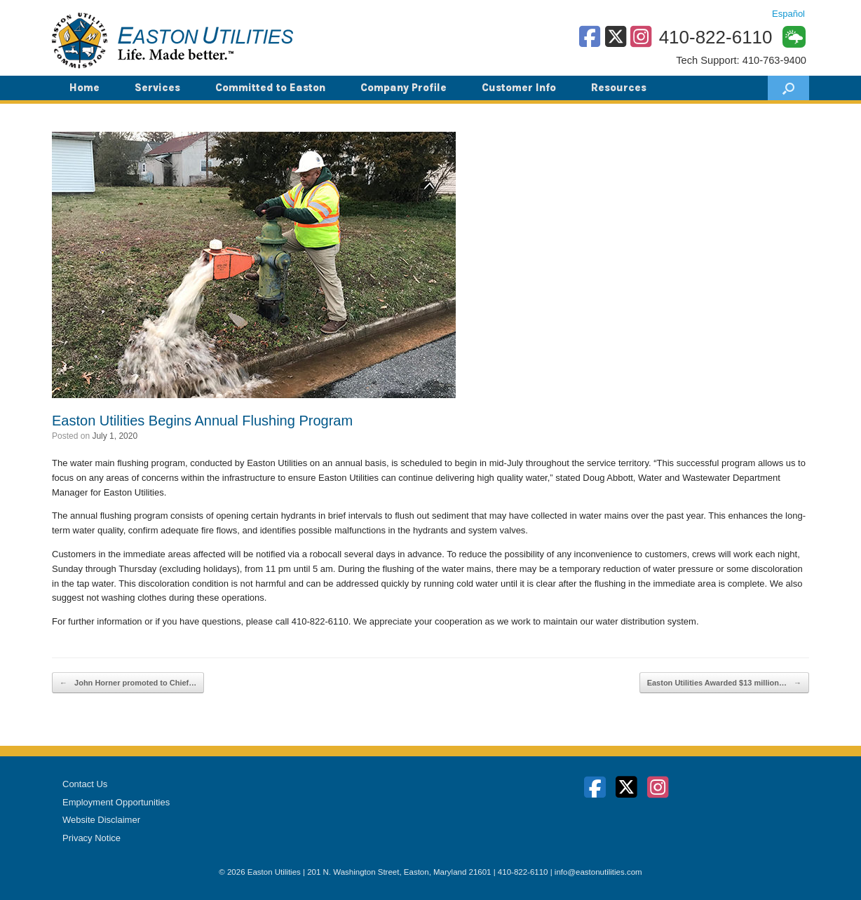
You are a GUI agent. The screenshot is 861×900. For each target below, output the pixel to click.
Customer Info (519, 87)
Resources (618, 87)
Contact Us (84, 784)
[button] (788, 88)
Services (157, 87)
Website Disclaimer (101, 819)
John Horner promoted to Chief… (128, 683)
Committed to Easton (270, 87)
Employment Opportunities (116, 802)
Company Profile (403, 87)
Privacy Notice (91, 838)
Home (84, 87)
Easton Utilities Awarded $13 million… (724, 683)
